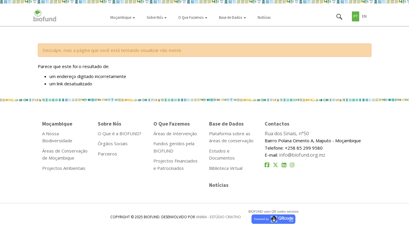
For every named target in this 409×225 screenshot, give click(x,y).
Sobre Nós (157, 17)
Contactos (277, 123)
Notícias (264, 17)
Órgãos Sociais (113, 143)
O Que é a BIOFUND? (119, 133)
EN (364, 16)
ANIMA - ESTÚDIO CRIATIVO (218, 216)
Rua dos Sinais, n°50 (287, 133)
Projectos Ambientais (63, 168)
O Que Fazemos (192, 17)
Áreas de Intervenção (175, 133)
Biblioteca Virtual (225, 168)
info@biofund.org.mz (302, 155)
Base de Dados (232, 17)
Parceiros (107, 154)
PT (355, 16)
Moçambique (122, 17)
